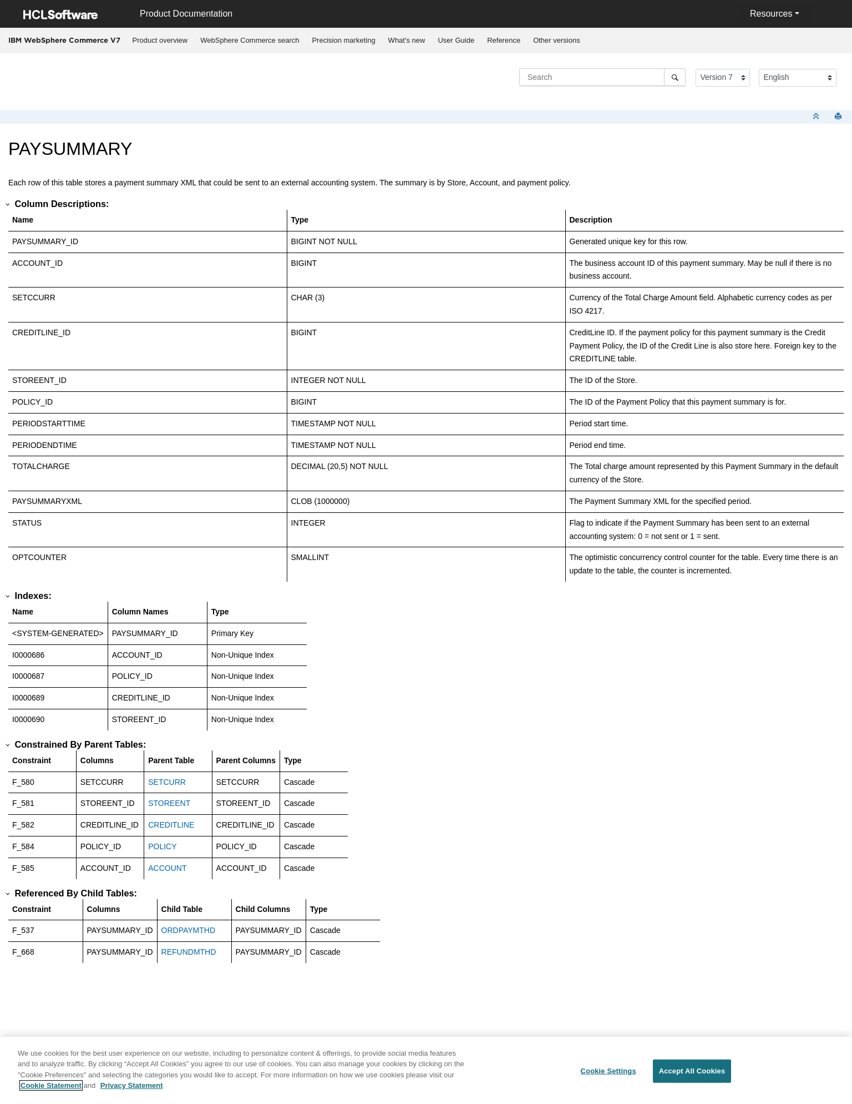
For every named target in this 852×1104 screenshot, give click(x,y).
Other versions (556, 40)
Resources (771, 13)
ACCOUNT (167, 868)
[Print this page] (839, 117)
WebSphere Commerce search (249, 40)
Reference (503, 40)
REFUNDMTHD (188, 951)
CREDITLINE (171, 824)
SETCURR (167, 782)
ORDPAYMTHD (188, 930)
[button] (8, 204)
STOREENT (169, 803)
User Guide (456, 40)
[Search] (675, 77)
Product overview (160, 40)
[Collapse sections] (817, 117)
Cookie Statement (51, 1086)
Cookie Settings (608, 1071)
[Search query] (602, 77)
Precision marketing (343, 40)
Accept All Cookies (692, 1071)
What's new (406, 40)
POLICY (162, 846)
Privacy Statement (131, 1086)
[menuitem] (160, 40)
